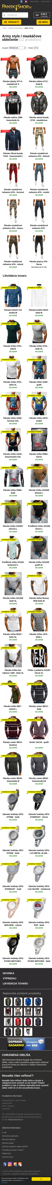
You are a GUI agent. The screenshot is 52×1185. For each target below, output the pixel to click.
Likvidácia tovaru (15, 983)
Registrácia (45, 1)
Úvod (4, 28)
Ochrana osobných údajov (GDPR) (15, 1147)
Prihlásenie (34, 1)
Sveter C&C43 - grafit (39, 742)
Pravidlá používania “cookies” (13, 1150)
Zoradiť (5, 48)
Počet (30, 48)
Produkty (11, 22)
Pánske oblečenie (15, 28)
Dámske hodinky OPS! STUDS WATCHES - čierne (13, 961)
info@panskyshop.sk (15, 1120)
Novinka (8, 973)
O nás (4, 1133)
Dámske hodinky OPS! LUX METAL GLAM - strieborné (39, 853)
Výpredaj (9, 978)
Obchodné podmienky (10, 1136)
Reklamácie (6, 1153)
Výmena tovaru (7, 1157)
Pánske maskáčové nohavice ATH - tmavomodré (39, 228)
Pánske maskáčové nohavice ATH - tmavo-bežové (13, 228)
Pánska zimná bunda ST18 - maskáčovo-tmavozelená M (39, 120)
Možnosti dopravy (8, 1139)
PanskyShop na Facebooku (22, 1)
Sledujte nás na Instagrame (25, 1)
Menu (43, 22)
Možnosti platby (8, 1143)
